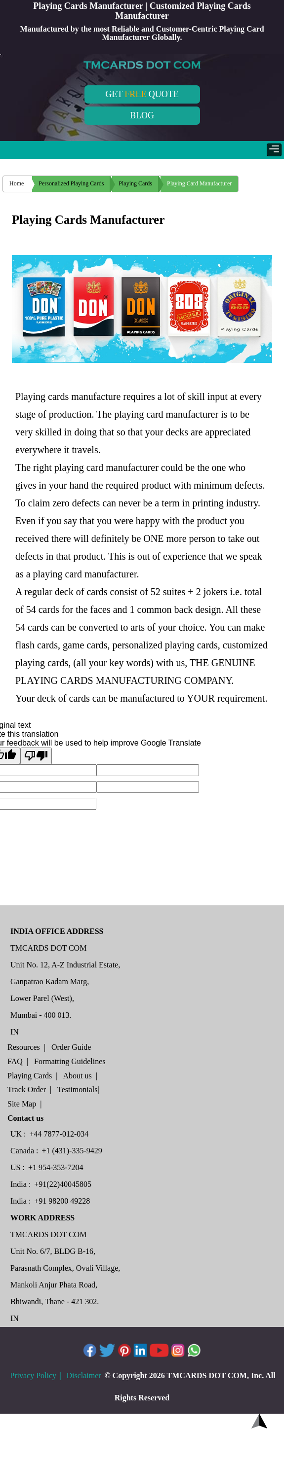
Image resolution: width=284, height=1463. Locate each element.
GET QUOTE (142, 94)
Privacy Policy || (35, 1375)
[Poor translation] (36, 756)
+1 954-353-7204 (55, 1167)
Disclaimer (84, 1375)
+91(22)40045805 (62, 1184)
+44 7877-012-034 (59, 1134)
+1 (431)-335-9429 (71, 1150)
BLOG (142, 115)
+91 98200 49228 (62, 1201)
